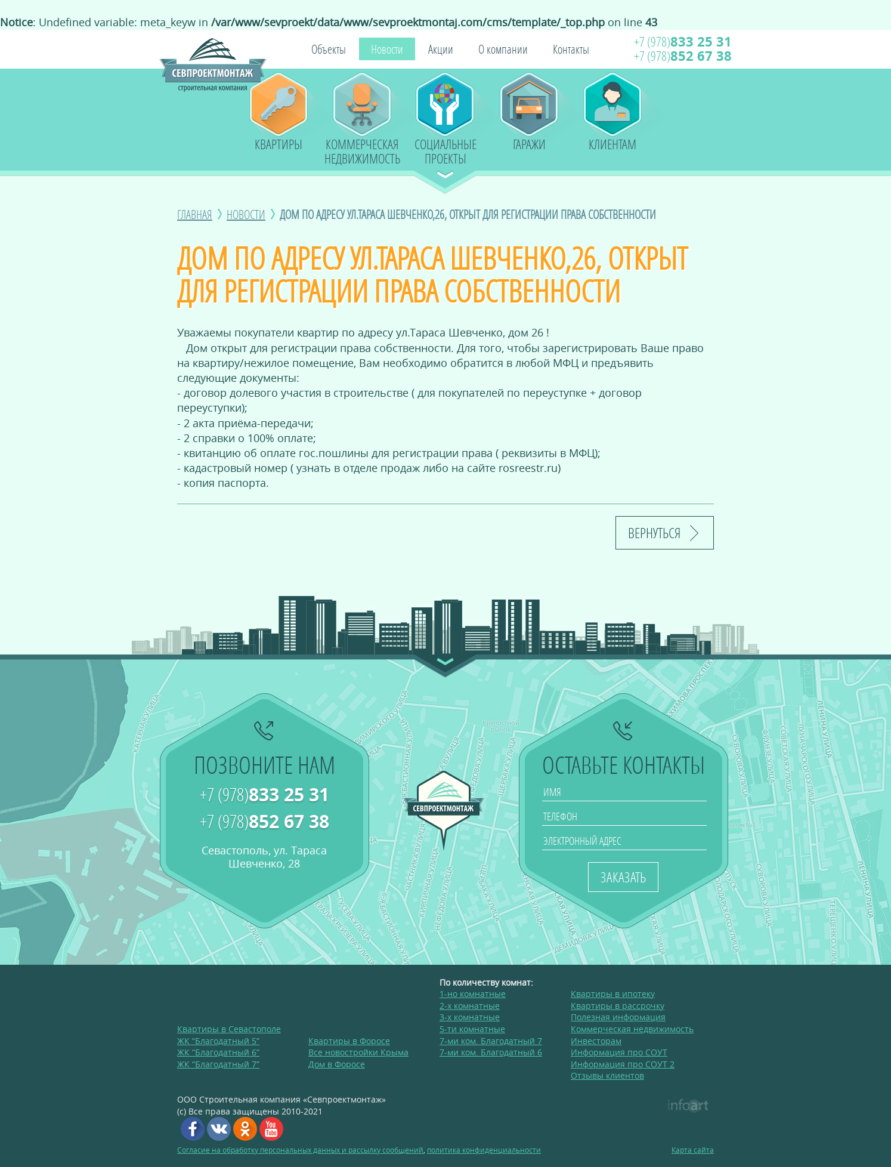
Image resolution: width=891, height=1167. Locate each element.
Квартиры (278, 144)
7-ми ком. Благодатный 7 (491, 1040)
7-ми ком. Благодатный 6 (491, 1052)
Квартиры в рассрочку (617, 1005)
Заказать (623, 876)
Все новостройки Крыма (358, 1052)
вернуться (654, 532)
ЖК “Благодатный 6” (218, 1052)
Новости (387, 49)
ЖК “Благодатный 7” (218, 1064)
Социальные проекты (445, 149)
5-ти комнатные (472, 1029)
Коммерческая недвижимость (362, 149)
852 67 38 (683, 56)
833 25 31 (683, 41)
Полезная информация (618, 1017)
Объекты (328, 49)
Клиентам (612, 144)
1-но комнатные (473, 993)
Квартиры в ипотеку (613, 993)
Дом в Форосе (336, 1064)
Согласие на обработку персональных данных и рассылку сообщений (300, 1149)
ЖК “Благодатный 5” (218, 1040)
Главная (194, 214)
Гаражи (529, 144)
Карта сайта (693, 1149)
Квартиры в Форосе (349, 1040)
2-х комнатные (470, 1005)
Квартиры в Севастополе (229, 1029)
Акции (440, 49)
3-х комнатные (470, 1017)
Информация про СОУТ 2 (623, 1064)
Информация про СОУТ (619, 1052)
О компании (503, 49)
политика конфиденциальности (484, 1149)
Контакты (571, 49)
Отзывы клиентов (607, 1075)
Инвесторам (596, 1040)
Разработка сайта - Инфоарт (688, 1106)
